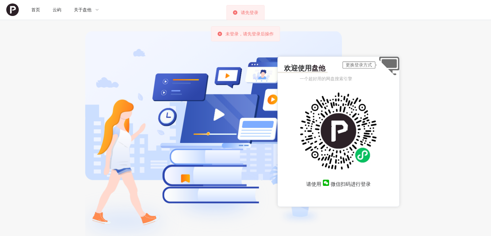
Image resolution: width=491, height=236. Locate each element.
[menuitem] (12, 10)
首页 (35, 9)
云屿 (57, 9)
